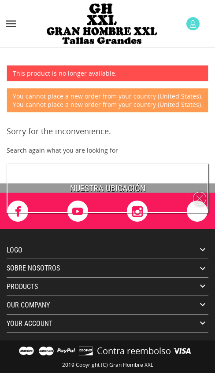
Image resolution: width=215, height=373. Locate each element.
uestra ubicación (110, 188)
